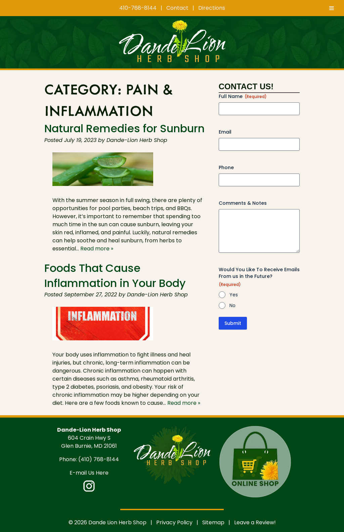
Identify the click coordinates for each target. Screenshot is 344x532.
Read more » (96, 248)
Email (225, 132)
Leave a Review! (255, 522)
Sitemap (213, 522)
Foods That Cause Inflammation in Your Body (115, 275)
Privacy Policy (174, 522)
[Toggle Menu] (331, 8)
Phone (226, 167)
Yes (233, 294)
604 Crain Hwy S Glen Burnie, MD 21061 (89, 442)
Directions (211, 8)
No (232, 305)
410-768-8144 (138, 8)
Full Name (243, 96)
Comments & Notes (243, 203)
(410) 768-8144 (98, 459)
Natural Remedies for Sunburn (124, 128)
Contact (177, 8)
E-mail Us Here (89, 473)
